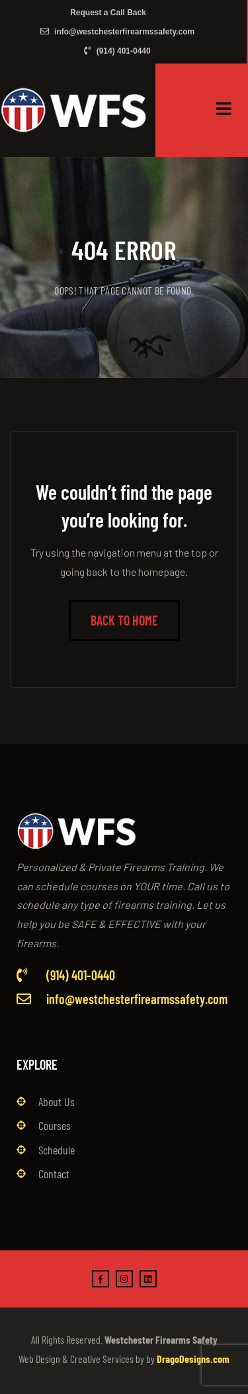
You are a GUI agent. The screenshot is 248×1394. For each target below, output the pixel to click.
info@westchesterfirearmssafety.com (117, 31)
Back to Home (124, 620)
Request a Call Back (108, 12)
